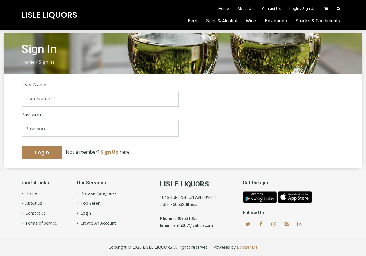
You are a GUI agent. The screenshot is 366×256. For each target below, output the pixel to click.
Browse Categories (97, 193)
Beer (192, 21)
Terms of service (40, 223)
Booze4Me (247, 247)
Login (42, 152)
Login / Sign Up (302, 8)
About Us (245, 8)
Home (223, 8)
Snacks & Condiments (318, 21)
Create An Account (97, 223)
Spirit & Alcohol (221, 21)
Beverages (276, 21)
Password (32, 115)
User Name (34, 85)
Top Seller (89, 203)
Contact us (34, 213)
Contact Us (271, 8)
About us (32, 203)
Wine (251, 21)
